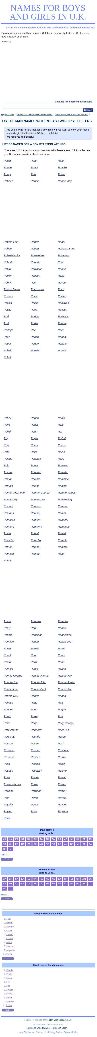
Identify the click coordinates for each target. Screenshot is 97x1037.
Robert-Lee (37, 255)
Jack (8, 919)
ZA (29, 844)
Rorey (34, 716)
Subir (7, 859)
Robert (35, 248)
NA (22, 844)
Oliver (9, 930)
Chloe (9, 1005)
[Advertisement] (48, 73)
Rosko (62, 757)
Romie (7, 560)
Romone (63, 621)
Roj (6, 438)
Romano (63, 506)
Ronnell (8, 668)
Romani (8, 506)
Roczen (62, 309)
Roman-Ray (65, 499)
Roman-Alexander (15, 492)
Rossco (35, 763)
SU (65, 883)
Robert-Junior (12, 255)
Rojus (34, 445)
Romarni (9, 526)
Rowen (62, 784)
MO (41, 844)
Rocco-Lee (37, 289)
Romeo (35, 546)
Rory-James (11, 729)
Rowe (34, 784)
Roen (7, 336)
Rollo (61, 458)
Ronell (7, 655)
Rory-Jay (36, 729)
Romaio (8, 485)
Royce (35, 804)
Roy (6, 797)
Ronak (62, 627)
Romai (7, 478)
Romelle (9, 540)
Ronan (35, 641)
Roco (34, 309)
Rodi (6, 323)
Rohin (34, 424)
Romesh (9, 553)
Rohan (62, 350)
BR (71, 844)
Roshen (35, 757)
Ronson (8, 702)
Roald (7, 160)
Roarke (62, 167)
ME (53, 883)
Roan (34, 160)
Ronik (61, 655)
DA (59, 839)
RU (77, 883)
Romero (62, 546)
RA (41, 839)
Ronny (35, 695)
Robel (61, 241)
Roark (34, 167)
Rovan (35, 777)
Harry (9, 942)
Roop (34, 709)
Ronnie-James (39, 675)
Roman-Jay (11, 499)
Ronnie (62, 668)
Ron (33, 627)
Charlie (9, 938)
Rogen (62, 336)
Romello (36, 540)
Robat (61, 174)
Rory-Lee (63, 729)
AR (47, 839)
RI (4, 849)
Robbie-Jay (65, 180)
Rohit (61, 424)
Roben (8, 248)
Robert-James (66, 248)
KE (16, 844)
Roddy (35, 316)
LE (59, 844)
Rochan (8, 296)
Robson (35, 275)
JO (90, 839)
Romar (62, 513)
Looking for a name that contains (73, 101)
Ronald (8, 634)
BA (90, 844)
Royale (62, 797)
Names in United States (38, 1028)
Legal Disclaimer (26, 1032)
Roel (60, 329)
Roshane (63, 750)
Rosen (35, 743)
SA (22, 839)
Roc (33, 282)
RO (4, 844)
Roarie (8, 167)
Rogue (35, 343)
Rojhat (62, 438)
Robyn (7, 282)
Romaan (63, 465)
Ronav (35, 648)
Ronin (7, 662)
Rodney (62, 323)
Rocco (62, 282)
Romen (8, 546)
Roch (61, 289)
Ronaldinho (65, 634)
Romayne (63, 526)
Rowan (62, 777)
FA (71, 883)
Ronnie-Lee (11, 689)
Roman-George (40, 492)
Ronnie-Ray (11, 695)
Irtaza (9, 954)
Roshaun (9, 757)
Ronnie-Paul (38, 689)
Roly (6, 465)
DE (84, 839)
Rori (60, 716)
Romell (62, 533)
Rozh (7, 818)
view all (4, 855)
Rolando (36, 458)
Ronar (7, 648)
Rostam (8, 770)
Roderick (63, 316)
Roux (7, 777)
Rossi (61, 763)
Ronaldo (9, 641)
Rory (34, 723)
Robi (60, 262)
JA (10, 839)
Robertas (63, 255)
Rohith (7, 431)
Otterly (9, 970)
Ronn (61, 662)
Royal (34, 797)
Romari (35, 519)
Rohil (7, 424)
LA (59, 879)
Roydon (62, 804)
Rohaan (62, 343)
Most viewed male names (48, 913)
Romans (9, 513)
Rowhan (9, 790)
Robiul (62, 268)
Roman (62, 485)
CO (53, 844)
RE (47, 844)
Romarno (36, 526)
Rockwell (63, 302)
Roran (7, 716)
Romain (35, 478)
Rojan (34, 438)
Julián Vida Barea (56, 1020)
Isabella (10, 1001)
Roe (33, 329)
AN (65, 844)
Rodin (34, 323)
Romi (61, 553)
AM (84, 879)
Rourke (62, 770)
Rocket (62, 296)
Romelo (62, 540)
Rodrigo (8, 329)
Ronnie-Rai (64, 689)
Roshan (35, 750)
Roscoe (8, 743)
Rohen (35, 417)
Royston (63, 811)
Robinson (36, 268)
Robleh (8, 275)
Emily (9, 974)
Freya (9, 993)
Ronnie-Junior (66, 682)
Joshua (9, 946)
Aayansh (10, 950)
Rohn (34, 431)
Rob (33, 174)
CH (35, 844)
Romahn (63, 472)
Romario (63, 519)
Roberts (35, 262)
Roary (7, 174)
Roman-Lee (38, 499)
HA (28, 839)
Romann (36, 506)
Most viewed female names (48, 965)
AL (71, 839)
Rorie (7, 723)
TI (90, 883)
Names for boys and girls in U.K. (48, 12)
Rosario (35, 736)
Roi (60, 431)
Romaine (63, 478)
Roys (34, 811)
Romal (35, 485)
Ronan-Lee (64, 641)
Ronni (34, 668)
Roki (6, 451)
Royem (8, 811)
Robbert (8, 180)
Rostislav (36, 770)
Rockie (8, 302)
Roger (7, 343)
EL (29, 879)
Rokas (62, 445)
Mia (8, 986)
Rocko (35, 302)
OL (84, 844)
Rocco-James (12, 289)
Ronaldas (36, 634)
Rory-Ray (9, 736)
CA (77, 839)
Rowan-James (12, 784)
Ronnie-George (13, 675)
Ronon (62, 695)
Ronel (61, 648)
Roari (61, 160)
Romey (35, 553)
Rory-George (66, 723)
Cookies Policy (71, 1032)
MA (4, 839)
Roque (62, 709)
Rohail (7, 350)
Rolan (61, 451)
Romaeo (36, 472)
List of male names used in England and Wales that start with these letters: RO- (50, 27)
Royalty (8, 804)
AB (65, 839)
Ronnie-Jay (65, 675)
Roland (8, 458)
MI (78, 844)
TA (53, 839)
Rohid (61, 417)
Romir (7, 621)
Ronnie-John (38, 682)
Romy (7, 627)
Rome (7, 533)
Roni (33, 655)
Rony (34, 702)
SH (35, 839)
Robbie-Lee (11, 241)
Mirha (9, 997)
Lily (8, 982)
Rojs (6, 445)
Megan (9, 978)
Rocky (7, 309)
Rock (34, 296)
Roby (61, 275)
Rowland (36, 790)
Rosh (61, 743)
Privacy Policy (55, 1032)
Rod (6, 316)
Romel (35, 533)
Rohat (7, 357)
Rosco (62, 736)
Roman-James (67, 492)
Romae (8, 472)
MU (10, 844)
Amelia (9, 990)
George (10, 926)
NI (4, 888)
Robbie (35, 180)
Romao (35, 513)
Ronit (34, 662)
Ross (7, 763)
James (9, 934)
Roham (35, 350)
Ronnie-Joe (11, 682)
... (10, 849)
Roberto (8, 262)
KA (16, 839)
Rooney (8, 709)
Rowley (62, 790)
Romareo (9, 519)
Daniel (9, 923)
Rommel (36, 621)
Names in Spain (59, 1028)
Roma (34, 465)
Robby (35, 241)
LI (72, 879)
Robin (7, 268)
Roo (60, 702)
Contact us (41, 1032)
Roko (34, 451)
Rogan (35, 336)
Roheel (8, 417)
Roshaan (9, 750)
